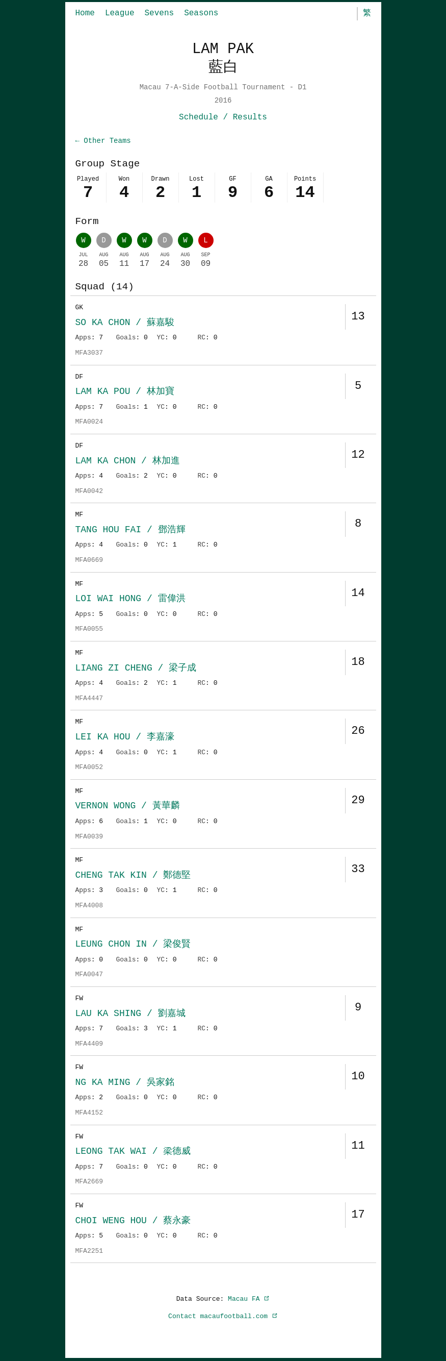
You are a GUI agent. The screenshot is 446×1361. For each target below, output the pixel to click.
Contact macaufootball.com (223, 1317)
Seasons (201, 13)
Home (85, 13)
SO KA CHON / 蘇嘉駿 (124, 323)
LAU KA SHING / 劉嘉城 (130, 1014)
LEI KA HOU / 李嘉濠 (124, 738)
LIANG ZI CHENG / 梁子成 (136, 669)
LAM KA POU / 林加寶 (124, 392)
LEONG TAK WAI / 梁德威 (133, 1152)
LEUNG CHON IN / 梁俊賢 (133, 945)
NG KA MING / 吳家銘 (124, 1083)
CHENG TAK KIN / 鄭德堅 (133, 876)
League (120, 13)
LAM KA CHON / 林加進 (127, 462)
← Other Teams (103, 141)
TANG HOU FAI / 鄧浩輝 (130, 531)
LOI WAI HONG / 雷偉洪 (130, 599)
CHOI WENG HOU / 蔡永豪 (133, 1222)
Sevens (159, 13)
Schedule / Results (223, 117)
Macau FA (249, 1299)
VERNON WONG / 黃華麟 (127, 807)
